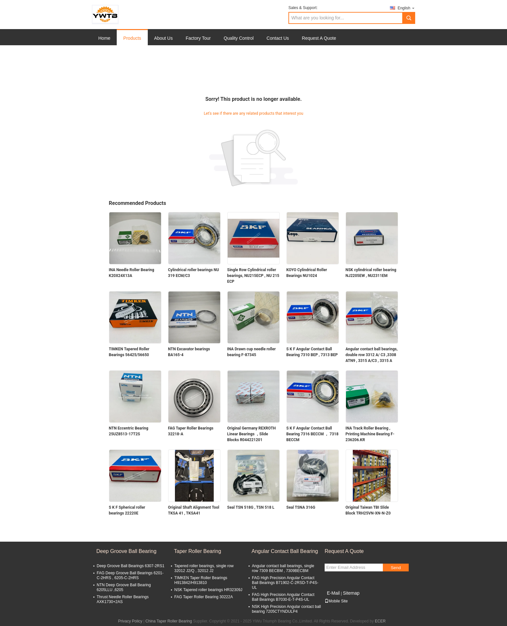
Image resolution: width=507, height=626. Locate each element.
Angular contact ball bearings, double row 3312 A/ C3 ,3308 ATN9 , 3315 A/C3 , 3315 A (372, 355)
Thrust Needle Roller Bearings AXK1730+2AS (123, 599)
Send (396, 567)
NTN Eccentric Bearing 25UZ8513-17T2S (128, 431)
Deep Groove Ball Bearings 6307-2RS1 (130, 566)
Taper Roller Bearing (197, 551)
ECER (380, 621)
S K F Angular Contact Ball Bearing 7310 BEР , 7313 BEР (312, 352)
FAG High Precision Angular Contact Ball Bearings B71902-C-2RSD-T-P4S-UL (285, 583)
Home (104, 38)
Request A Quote (319, 38)
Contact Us (277, 38)
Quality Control (239, 38)
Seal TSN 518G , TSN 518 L (251, 507)
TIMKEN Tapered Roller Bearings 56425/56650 (129, 352)
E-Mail (333, 593)
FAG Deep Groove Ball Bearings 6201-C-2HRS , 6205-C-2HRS (130, 575)
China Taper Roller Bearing (169, 621)
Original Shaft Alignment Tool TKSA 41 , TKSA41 (194, 510)
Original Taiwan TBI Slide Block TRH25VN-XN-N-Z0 (368, 510)
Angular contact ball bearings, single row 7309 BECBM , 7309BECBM (283, 568)
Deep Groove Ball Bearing (126, 551)
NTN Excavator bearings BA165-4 (189, 352)
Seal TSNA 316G (300, 507)
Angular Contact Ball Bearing (285, 551)
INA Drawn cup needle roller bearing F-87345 (251, 352)
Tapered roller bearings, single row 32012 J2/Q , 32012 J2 (203, 568)
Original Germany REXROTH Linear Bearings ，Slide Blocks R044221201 (251, 434)
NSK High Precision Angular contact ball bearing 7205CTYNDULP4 (286, 609)
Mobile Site (336, 601)
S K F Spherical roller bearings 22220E (127, 510)
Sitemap (351, 593)
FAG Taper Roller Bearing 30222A (203, 597)
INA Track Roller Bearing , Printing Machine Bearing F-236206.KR (370, 434)
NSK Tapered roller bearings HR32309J (208, 590)
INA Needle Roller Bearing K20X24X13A (131, 273)
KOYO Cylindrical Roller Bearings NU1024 (306, 273)
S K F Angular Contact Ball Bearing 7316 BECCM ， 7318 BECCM (312, 434)
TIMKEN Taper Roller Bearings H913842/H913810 (200, 580)
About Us (163, 38)
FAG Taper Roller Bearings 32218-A (190, 431)
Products (132, 38)
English (406, 7)
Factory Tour (198, 38)
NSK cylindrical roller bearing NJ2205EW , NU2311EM (371, 273)
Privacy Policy (130, 621)
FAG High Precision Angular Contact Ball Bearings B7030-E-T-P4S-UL (283, 597)
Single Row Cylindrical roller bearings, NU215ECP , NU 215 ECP (253, 276)
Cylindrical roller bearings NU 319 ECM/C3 (193, 273)
